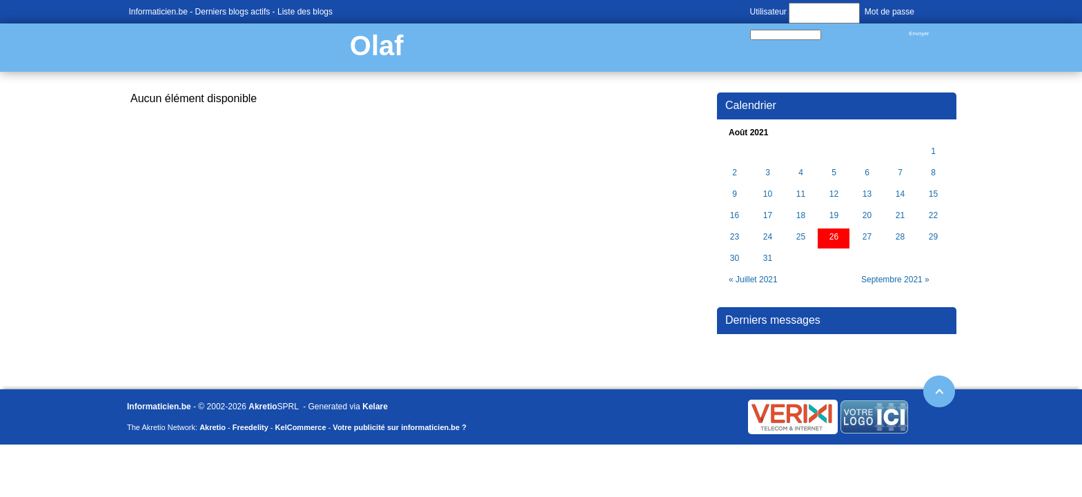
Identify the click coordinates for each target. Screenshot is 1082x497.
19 (833, 215)
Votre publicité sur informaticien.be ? (399, 427)
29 (933, 237)
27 (867, 237)
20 (867, 215)
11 (800, 194)
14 (900, 194)
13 (867, 194)
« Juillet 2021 (753, 279)
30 (734, 258)
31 (767, 258)
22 (933, 215)
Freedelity (250, 427)
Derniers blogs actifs (232, 12)
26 (833, 237)
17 (767, 215)
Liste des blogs (305, 12)
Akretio (262, 406)
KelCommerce (300, 427)
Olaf (377, 45)
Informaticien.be (158, 12)
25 (800, 237)
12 (833, 194)
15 (933, 194)
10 (767, 194)
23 (734, 237)
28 (900, 237)
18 (800, 215)
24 (767, 237)
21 (900, 215)
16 (734, 215)
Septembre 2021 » (895, 279)
